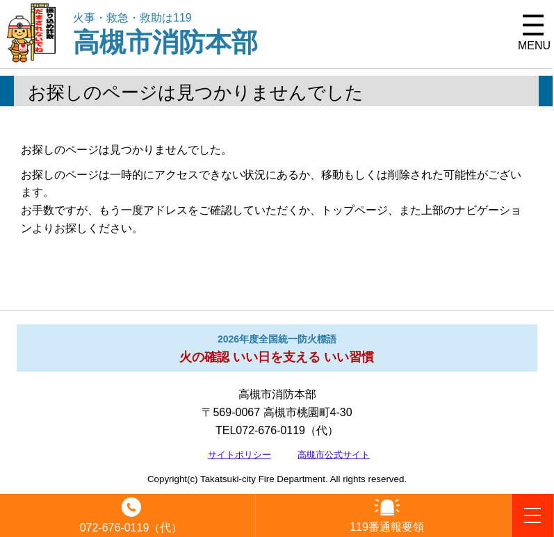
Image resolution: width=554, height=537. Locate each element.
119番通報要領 (387, 527)
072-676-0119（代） (131, 528)
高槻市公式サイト (334, 454)
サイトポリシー (239, 454)
